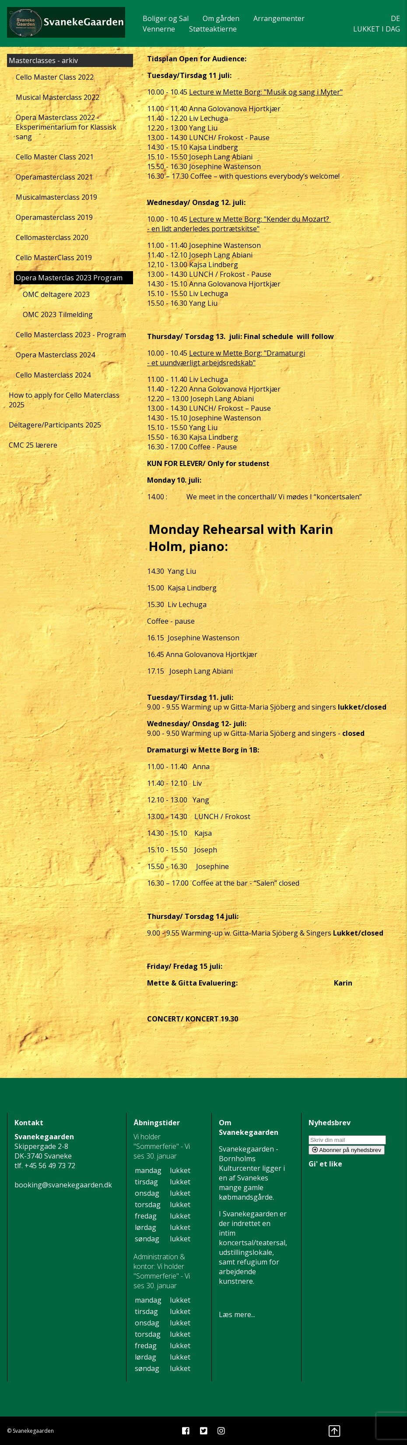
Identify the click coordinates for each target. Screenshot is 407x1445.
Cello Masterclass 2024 (53, 375)
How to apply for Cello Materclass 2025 (64, 400)
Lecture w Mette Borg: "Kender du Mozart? (260, 219)
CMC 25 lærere (33, 445)
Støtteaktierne (213, 29)
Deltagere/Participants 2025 (55, 425)
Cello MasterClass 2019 (54, 257)
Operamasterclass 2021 (54, 177)
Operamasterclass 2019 (54, 217)
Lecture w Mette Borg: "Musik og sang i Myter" (266, 92)
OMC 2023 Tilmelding (58, 314)
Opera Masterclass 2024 (55, 355)
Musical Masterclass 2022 (57, 97)
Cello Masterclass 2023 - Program (71, 334)
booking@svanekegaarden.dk (63, 1185)
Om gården (221, 18)
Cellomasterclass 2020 (52, 237)
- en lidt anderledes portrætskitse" (203, 228)
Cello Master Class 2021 (55, 157)
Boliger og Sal (166, 18)
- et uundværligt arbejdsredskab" (201, 362)
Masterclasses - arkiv (43, 60)
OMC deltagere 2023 (56, 294)
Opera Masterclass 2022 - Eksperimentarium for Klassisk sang (66, 127)
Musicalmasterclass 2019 (56, 197)
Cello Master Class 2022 (55, 77)
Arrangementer (279, 18)
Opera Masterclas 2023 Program (69, 278)
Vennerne (159, 29)
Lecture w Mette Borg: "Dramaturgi (247, 353)
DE (395, 18)
